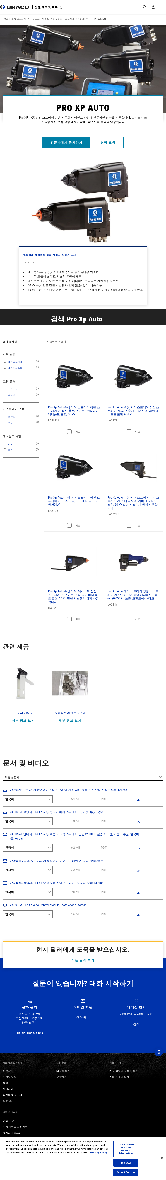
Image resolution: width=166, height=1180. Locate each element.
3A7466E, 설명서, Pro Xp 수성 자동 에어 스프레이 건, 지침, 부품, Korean (56, 883)
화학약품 (8, 1071)
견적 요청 (108, 142)
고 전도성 (13, 389)
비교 (78, 431)
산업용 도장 (9, 1076)
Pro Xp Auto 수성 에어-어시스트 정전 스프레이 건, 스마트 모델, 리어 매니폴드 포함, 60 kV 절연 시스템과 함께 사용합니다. (73, 596)
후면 (10, 450)
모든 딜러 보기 (83, 960)
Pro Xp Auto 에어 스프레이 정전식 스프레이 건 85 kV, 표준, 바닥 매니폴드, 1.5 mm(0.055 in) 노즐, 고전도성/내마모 (132, 594)
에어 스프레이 (15, 362)
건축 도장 (8, 1120)
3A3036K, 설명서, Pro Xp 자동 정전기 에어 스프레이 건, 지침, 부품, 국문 (56, 861)
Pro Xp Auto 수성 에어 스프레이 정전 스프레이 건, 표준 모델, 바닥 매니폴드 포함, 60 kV (74, 501)
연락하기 (83, 1017)
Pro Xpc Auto (23, 713)
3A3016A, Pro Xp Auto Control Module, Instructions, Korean (48, 905)
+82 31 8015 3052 (29, 1033)
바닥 (10, 444)
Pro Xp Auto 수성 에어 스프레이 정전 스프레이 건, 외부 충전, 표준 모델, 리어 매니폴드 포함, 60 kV (133, 411)
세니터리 (8, 1088)
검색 (136, 1024)
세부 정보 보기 (23, 720)
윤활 (5, 1082)
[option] (23, 697)
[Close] (162, 1158)
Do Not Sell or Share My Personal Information (126, 1149)
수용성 (11, 395)
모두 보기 (8, 1100)
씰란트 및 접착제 (12, 1094)
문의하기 (61, 1076)
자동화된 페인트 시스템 (70, 713)
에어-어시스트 (15, 368)
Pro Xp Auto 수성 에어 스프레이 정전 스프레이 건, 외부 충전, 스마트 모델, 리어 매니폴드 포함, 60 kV (74, 411)
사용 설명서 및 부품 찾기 (124, 1071)
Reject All (125, 1162)
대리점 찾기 (63, 1071)
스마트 (11, 416)
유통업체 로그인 (12, 1132)
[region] (83, 1158)
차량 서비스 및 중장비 (15, 1126)
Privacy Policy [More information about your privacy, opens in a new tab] (98, 1152)
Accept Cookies (126, 1172)
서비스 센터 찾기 (119, 1076)
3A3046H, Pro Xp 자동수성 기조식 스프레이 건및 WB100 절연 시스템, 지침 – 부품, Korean (68, 790)
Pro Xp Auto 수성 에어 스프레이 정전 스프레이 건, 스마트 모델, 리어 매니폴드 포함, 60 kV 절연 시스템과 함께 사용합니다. (133, 503)
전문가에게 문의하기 (66, 142)
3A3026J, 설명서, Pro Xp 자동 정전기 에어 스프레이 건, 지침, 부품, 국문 (56, 812)
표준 (10, 422)
